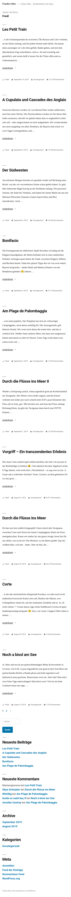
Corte (7, 584)
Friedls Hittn (9, 3)
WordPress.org (11, 878)
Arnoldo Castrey (11, 802)
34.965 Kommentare (55, 220)
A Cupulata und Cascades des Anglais (34, 100)
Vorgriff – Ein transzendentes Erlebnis (34, 451)
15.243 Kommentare (55, 431)
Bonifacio (10, 240)
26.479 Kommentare (53, 564)
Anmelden (8, 865)
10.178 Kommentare (56, 80)
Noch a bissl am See (19, 654)
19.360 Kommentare (55, 150)
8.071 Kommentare (53, 498)
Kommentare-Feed (13, 874)
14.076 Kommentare (55, 361)
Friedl (7, 80)
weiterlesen (7, 67)
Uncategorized (39, 80)
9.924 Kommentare (53, 634)
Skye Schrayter (11, 789)
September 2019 (12, 822)
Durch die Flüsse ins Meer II (25, 381)
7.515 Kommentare (53, 705)
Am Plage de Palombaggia (24, 311)
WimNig (7, 793)
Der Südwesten (15, 170)
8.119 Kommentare (55, 291)
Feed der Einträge (12, 869)
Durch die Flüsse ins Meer (24, 518)
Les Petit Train (14, 29)
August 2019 (9, 826)
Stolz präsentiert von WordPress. (24, 891)
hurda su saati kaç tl (14, 798)
